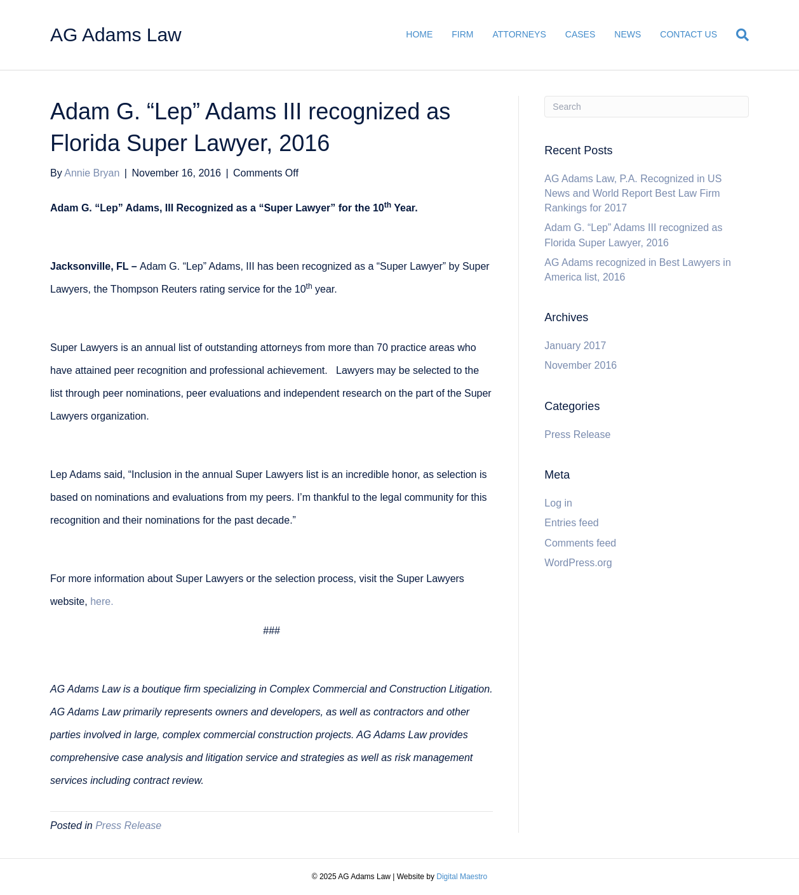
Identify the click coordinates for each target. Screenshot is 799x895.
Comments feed (580, 543)
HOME (419, 34)
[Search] (738, 35)
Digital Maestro (461, 876)
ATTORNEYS (519, 34)
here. (101, 601)
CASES (580, 34)
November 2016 (580, 365)
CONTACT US (688, 34)
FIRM (462, 34)
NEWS (627, 34)
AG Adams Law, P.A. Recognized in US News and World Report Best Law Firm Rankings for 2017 (633, 193)
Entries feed (571, 522)
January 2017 (575, 345)
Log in (558, 503)
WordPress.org (578, 562)
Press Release (128, 825)
